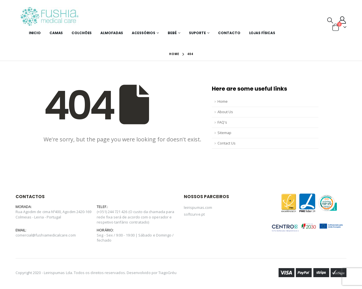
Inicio (35, 32)
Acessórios (143, 32)
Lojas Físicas (262, 32)
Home (222, 101)
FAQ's (222, 122)
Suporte (197, 32)
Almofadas (111, 32)
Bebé (172, 32)
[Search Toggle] (330, 20)
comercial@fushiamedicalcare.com (46, 235)
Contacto (229, 32)
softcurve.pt (194, 214)
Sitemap (224, 132)
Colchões (82, 32)
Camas (56, 32)
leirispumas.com (198, 207)
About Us (225, 112)
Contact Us (226, 143)
